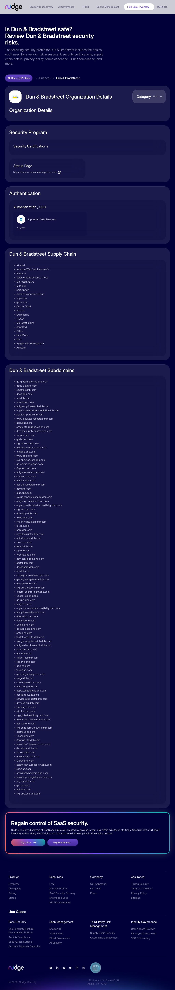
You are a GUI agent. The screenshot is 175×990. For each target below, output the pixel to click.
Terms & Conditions (142, 888)
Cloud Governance (59, 938)
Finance (44, 78)
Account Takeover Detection (25, 946)
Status (12, 897)
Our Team (95, 888)
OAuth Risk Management (104, 937)
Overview (14, 883)
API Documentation (60, 902)
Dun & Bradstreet (68, 78)
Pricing (12, 893)
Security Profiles (58, 888)
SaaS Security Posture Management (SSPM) (21, 930)
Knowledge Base (58, 897)
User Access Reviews (143, 928)
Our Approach (98, 883)
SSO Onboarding (140, 938)
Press (93, 893)
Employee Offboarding (143, 933)
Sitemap (135, 897)
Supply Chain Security (102, 932)
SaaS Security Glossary (62, 893)
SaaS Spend (56, 933)
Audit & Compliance (20, 937)
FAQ (51, 883)
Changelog (15, 888)
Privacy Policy (139, 893)
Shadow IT (55, 928)
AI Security (55, 942)
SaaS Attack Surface (20, 941)
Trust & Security (140, 883)
